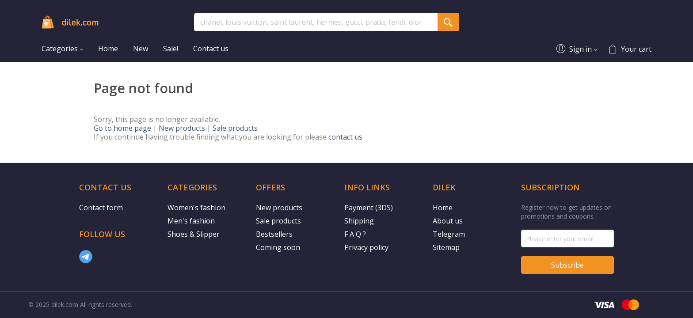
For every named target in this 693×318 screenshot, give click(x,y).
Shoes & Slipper (194, 234)
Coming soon (278, 247)
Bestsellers (274, 234)
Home (443, 207)
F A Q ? (355, 234)
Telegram (449, 234)
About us (448, 221)
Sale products (235, 128)
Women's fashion (196, 207)
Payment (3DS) (368, 207)
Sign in (580, 48)
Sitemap (446, 247)
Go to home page (122, 128)
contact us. (346, 137)
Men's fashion (191, 221)
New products (182, 128)
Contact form (101, 207)
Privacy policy (366, 247)
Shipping (359, 221)
